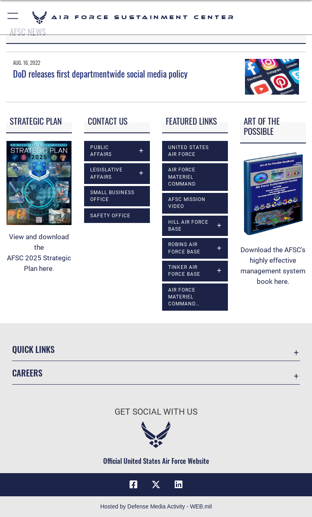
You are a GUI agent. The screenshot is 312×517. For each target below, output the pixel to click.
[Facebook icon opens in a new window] (133, 484)
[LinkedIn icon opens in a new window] (179, 484)
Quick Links (33, 349)
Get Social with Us (156, 412)
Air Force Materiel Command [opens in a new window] (182, 177)
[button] (13, 17)
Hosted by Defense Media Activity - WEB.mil (156, 506)
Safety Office (110, 215)
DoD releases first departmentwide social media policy (101, 73)
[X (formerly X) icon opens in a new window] (156, 484)
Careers (27, 372)
